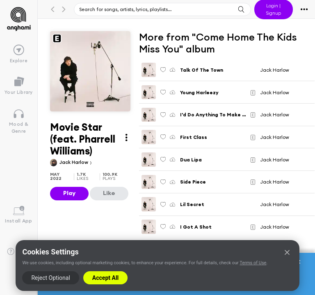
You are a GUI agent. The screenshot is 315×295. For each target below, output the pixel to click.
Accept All (105, 278)
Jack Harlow (74, 162)
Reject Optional (50, 278)
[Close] (287, 252)
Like (109, 193)
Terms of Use (253, 263)
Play (69, 193)
